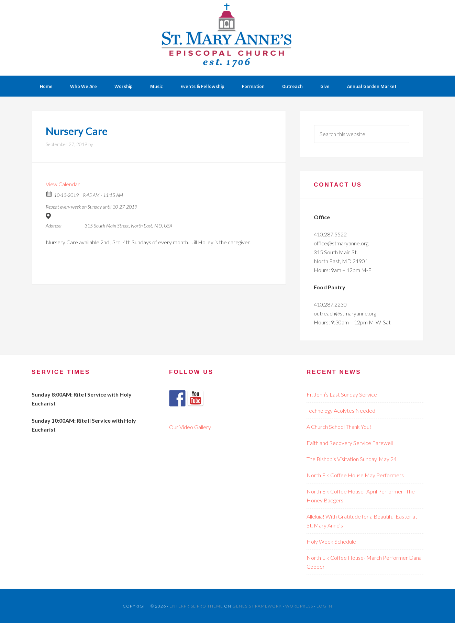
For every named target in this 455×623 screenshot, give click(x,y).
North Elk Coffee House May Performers (355, 475)
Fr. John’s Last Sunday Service (342, 394)
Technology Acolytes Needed (341, 410)
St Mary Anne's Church (227, 38)
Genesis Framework (257, 606)
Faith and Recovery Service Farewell (350, 443)
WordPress (299, 606)
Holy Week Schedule (331, 541)
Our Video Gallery (190, 427)
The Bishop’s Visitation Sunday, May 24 (352, 459)
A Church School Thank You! (339, 426)
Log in (324, 606)
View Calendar (63, 184)
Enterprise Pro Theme (196, 606)
